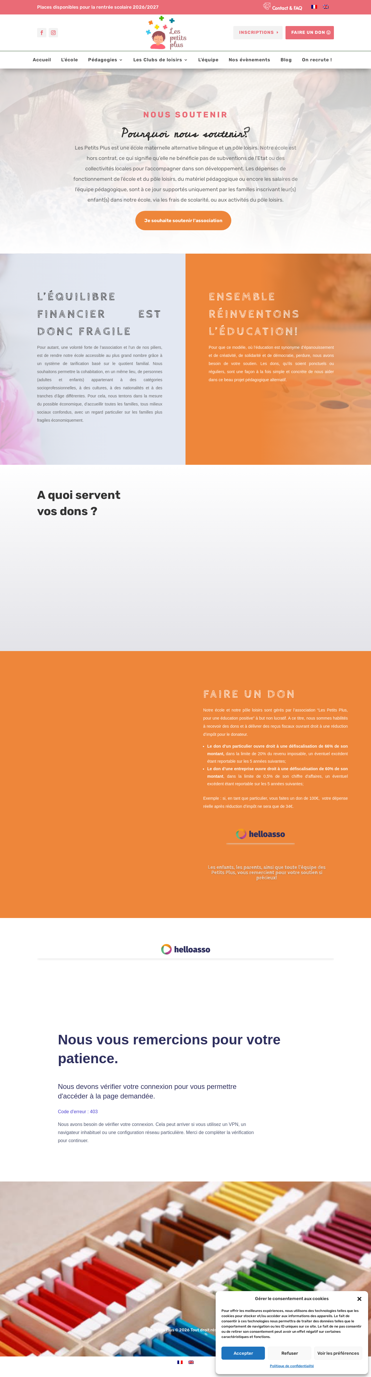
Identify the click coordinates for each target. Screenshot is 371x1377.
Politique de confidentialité (292, 1366)
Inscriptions (256, 32)
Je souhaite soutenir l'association (183, 220)
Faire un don (308, 32)
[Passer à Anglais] (326, 6)
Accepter (243, 1353)
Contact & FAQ (287, 8)
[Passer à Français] (314, 6)
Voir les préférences (338, 1353)
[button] (359, 1299)
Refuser (289, 1353)
